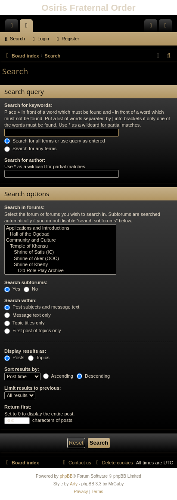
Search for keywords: (28, 105)
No (31, 288)
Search (17, 38)
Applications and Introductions (60, 228)
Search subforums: (25, 282)
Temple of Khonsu (60, 246)
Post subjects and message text (41, 306)
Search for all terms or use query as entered (54, 140)
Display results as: (25, 351)
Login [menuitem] (152, 27)
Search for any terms (30, 148)
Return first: (17, 406)
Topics (39, 357)
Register (70, 38)
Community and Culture (60, 240)
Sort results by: (21, 369)
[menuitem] (169, 56)
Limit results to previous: (32, 388)
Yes (12, 288)
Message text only (27, 315)
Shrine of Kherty (60, 265)
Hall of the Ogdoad (60, 234)
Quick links (13, 27)
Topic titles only (24, 322)
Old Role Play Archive (60, 271)
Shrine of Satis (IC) (60, 252)
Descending (93, 376)
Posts (14, 357)
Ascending (58, 376)
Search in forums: (24, 207)
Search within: (20, 300)
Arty (74, 484)
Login (43, 38)
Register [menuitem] (167, 27)
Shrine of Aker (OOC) (60, 259)
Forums (28, 27)
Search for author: (24, 160)
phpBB (66, 476)
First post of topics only (32, 330)
